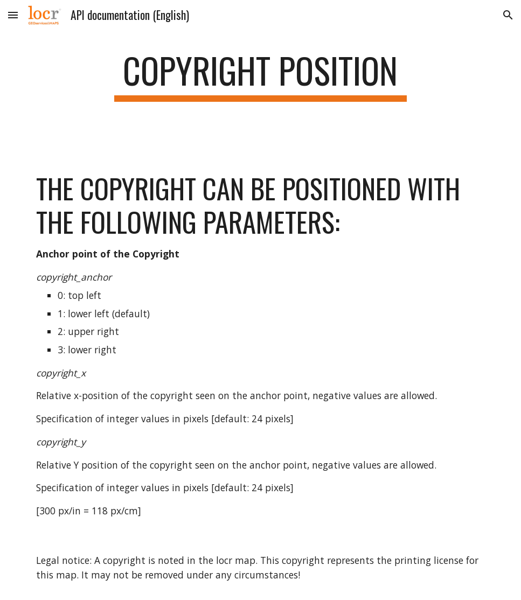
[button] (13, 15)
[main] (260, 75)
